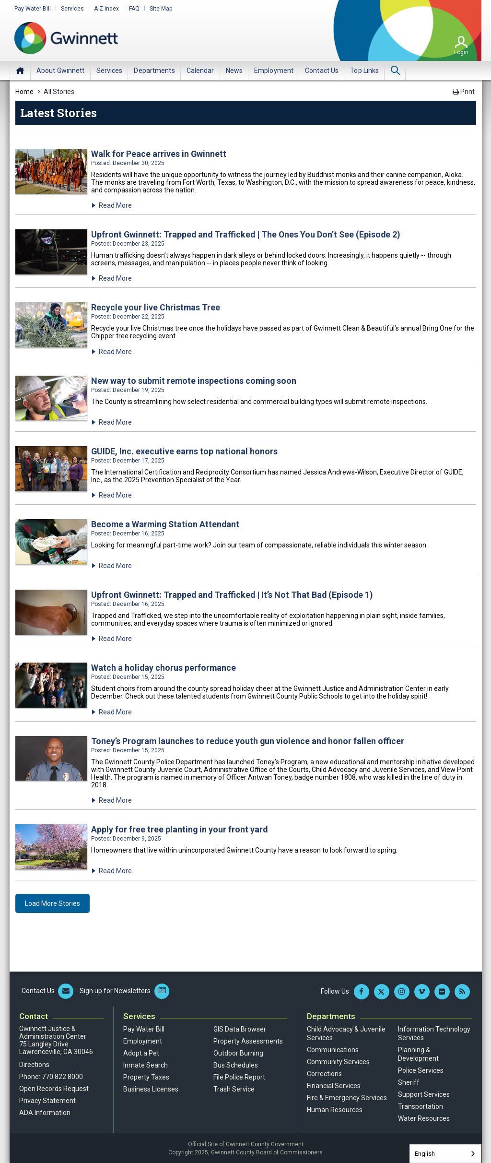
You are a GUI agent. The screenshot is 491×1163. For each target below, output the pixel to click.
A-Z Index (106, 8)
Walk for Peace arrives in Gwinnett (159, 154)
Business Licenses (150, 1088)
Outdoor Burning (238, 1052)
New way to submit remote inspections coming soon (194, 380)
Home (20, 70)
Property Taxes (146, 1076)
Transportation (420, 1105)
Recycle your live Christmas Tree (156, 307)
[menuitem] (61, 70)
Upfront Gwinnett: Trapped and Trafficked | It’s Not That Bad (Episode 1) (233, 594)
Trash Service (234, 1088)
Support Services (424, 1093)
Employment (142, 1040)
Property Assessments (248, 1040)
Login (461, 52)
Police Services (421, 1069)
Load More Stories (52, 902)
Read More (115, 205)
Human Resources (334, 1109)
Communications (333, 1049)
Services (72, 8)
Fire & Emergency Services (347, 1097)
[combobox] (445, 1153)
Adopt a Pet (141, 1052)
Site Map (161, 8)
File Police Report (239, 1076)
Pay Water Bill (32, 8)
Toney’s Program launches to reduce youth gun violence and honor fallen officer (249, 740)
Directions (34, 1064)
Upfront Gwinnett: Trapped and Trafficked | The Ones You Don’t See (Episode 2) (247, 234)
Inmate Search (145, 1064)
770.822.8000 (62, 1076)
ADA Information (44, 1112)
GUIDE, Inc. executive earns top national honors (184, 451)
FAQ (134, 8)
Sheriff (409, 1081)
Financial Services (334, 1085)
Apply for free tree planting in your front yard (180, 828)
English (425, 1153)
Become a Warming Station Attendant (166, 524)
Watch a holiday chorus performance (164, 667)
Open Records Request (54, 1088)
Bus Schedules (235, 1064)
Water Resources (424, 1117)
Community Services (338, 1061)
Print (464, 91)
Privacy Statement (47, 1100)
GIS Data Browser (239, 1028)
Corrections (324, 1073)
